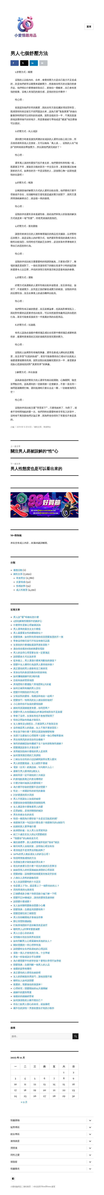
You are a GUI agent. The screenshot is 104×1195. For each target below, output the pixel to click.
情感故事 (20, 585)
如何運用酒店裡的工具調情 (27, 755)
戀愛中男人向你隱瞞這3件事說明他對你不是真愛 (37, 711)
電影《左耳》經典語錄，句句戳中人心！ (33, 767)
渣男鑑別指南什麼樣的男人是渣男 (30, 751)
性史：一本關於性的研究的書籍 (29, 790)
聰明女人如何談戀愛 (23, 980)
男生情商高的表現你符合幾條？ (29, 739)
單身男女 (47, 427)
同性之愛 (15, 1155)
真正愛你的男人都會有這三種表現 (30, 668)
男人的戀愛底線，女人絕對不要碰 (30, 763)
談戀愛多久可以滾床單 (24, 656)
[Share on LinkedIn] (34, 63)
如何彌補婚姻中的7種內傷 (26, 676)
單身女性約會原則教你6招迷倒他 (30, 672)
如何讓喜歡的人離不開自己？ (28, 1000)
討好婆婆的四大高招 (23, 794)
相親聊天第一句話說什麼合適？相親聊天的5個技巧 (39, 822)
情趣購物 (15, 1120)
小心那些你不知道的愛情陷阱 (28, 704)
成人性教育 (22, 589)
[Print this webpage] (43, 63)
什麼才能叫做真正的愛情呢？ (28, 783)
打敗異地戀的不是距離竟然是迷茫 (30, 925)
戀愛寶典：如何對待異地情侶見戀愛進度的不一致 (38, 636)
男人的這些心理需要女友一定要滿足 (31, 652)
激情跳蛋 (15, 1141)
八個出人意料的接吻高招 (25, 877)
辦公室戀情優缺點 (22, 921)
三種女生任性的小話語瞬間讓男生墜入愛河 (34, 759)
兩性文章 (38, 427)
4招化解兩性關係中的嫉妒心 (27, 621)
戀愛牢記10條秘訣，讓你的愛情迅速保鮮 (33, 897)
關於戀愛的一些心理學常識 (27, 944)
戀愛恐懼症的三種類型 (24, 913)
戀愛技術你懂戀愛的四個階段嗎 (29, 802)
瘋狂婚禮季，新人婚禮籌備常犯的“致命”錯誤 (36, 842)
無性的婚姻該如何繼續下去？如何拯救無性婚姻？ (38, 743)
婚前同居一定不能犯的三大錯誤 (29, 775)
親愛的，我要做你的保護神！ (28, 984)
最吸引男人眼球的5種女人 (26, 771)
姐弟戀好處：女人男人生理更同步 (30, 830)
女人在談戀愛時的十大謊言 (27, 881)
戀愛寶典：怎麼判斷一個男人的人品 (31, 964)
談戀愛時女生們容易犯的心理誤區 (30, 948)
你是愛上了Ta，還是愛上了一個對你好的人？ (36, 885)
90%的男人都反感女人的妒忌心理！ (32, 854)
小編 (12, 427)
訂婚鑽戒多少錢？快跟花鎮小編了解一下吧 (34, 893)
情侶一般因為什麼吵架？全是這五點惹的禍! (35, 818)
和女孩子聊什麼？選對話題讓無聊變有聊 (33, 731)
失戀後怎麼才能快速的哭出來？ (29, 862)
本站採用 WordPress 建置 (44, 1186)
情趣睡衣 (15, 1168)
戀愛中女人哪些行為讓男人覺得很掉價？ (33, 664)
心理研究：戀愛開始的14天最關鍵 (30, 988)
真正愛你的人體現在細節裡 (27, 972)
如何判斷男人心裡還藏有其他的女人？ (32, 941)
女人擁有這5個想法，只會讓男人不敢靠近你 (35, 723)
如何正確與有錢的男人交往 (27, 688)
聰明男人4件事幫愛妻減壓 (26, 929)
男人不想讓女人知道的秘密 (27, 798)
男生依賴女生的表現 (23, 814)
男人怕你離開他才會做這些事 (28, 917)
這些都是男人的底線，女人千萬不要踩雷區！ (36, 727)
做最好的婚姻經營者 (23, 996)
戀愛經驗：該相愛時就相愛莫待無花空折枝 (34, 873)
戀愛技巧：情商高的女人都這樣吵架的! (33, 700)
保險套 (13, 1161)
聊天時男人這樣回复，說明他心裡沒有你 (33, 846)
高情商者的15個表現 (23, 889)
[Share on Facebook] (14, 63)
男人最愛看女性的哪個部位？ (28, 632)
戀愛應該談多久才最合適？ (27, 747)
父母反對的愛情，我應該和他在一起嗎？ (33, 696)
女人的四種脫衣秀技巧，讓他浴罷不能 (32, 976)
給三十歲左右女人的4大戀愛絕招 (30, 834)
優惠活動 (17, 570)
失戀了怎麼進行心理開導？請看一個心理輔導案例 (38, 735)
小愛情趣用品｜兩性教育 (20, 1186)
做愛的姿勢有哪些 (22, 968)
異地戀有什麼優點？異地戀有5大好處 (32, 684)
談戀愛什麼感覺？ (22, 901)
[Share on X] (24, 63)
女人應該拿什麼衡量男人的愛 (28, 806)
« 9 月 (24, 1102)
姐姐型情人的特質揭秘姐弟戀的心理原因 (33, 869)
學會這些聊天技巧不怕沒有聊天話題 (31, 640)
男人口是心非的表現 (23, 933)
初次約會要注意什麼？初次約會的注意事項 (34, 865)
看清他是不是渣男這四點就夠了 (29, 850)
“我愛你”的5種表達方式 (25, 838)
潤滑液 (13, 1148)
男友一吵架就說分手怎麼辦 (27, 956)
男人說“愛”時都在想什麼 (26, 617)
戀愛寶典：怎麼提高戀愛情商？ (29, 909)
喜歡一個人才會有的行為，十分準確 (31, 952)
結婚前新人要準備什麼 (24, 826)
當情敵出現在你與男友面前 (27, 937)
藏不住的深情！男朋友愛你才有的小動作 (33, 1008)
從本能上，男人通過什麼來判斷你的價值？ (34, 660)
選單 (89, 26)
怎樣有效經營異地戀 (23, 680)
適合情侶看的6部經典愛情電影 (28, 648)
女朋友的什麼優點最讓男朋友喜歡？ (31, 644)
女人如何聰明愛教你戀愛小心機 (29, 905)
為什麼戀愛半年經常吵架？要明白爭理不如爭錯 (37, 960)
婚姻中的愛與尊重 (22, 992)
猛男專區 (15, 1127)
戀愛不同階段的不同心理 (25, 692)
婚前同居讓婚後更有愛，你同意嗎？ (31, 707)
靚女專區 (15, 1134)
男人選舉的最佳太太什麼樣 (27, 628)
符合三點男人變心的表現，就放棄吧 (31, 1004)
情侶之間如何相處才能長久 (27, 719)
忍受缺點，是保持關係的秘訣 (28, 810)
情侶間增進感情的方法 (24, 858)
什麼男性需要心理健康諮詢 (27, 625)
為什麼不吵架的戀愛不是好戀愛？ (30, 786)
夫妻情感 (20, 582)
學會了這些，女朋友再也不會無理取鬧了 (33, 715)
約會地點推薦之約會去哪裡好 (28, 779)
